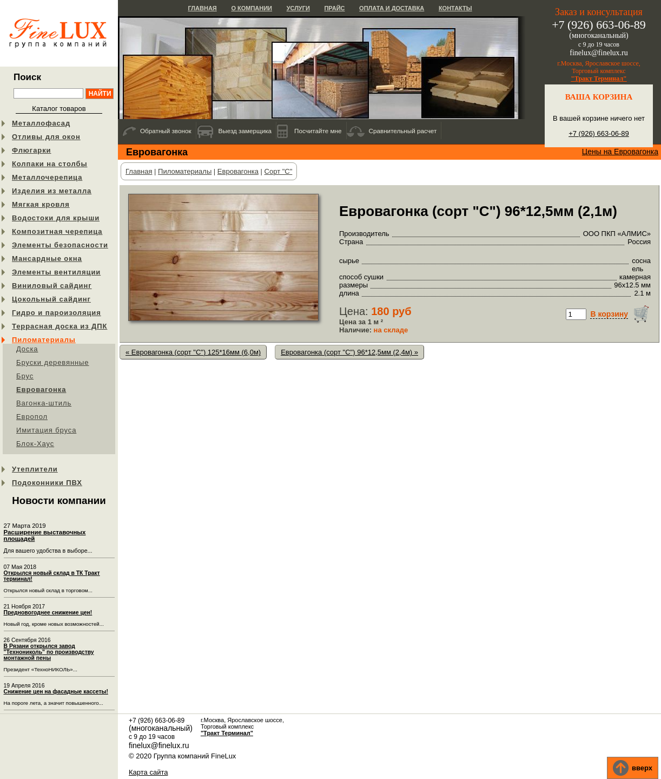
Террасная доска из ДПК (59, 326)
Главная (202, 8)
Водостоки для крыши (56, 218)
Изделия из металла (51, 191)
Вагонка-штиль (43, 403)
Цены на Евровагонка (620, 151)
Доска (27, 349)
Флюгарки (31, 150)
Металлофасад (41, 123)
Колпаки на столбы (49, 164)
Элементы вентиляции (56, 272)
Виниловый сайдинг (52, 286)
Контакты (455, 8)
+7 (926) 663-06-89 (599, 133)
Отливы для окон (46, 137)
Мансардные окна (47, 258)
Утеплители (35, 469)
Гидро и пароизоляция (56, 313)
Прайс (334, 8)
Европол (32, 417)
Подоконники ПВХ (47, 483)
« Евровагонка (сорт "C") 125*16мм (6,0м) (193, 352)
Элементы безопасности (60, 245)
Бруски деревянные (52, 362)
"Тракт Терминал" (599, 78)
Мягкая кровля (41, 204)
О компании (251, 8)
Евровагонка (41, 389)
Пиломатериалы (44, 340)
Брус (25, 376)
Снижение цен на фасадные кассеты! (56, 692)
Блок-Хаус (35, 444)
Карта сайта (148, 772)
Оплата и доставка (391, 8)
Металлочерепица (47, 177)
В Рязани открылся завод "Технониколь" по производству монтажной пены (49, 652)
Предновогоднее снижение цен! (48, 613)
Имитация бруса (46, 430)
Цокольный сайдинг (51, 299)
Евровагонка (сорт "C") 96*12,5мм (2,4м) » (349, 352)
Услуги (298, 8)
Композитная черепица (57, 231)
